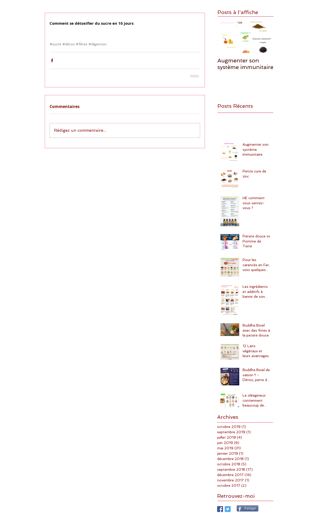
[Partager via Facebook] (52, 60)
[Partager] (247, 508)
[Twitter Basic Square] (228, 509)
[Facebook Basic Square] (220, 509)
